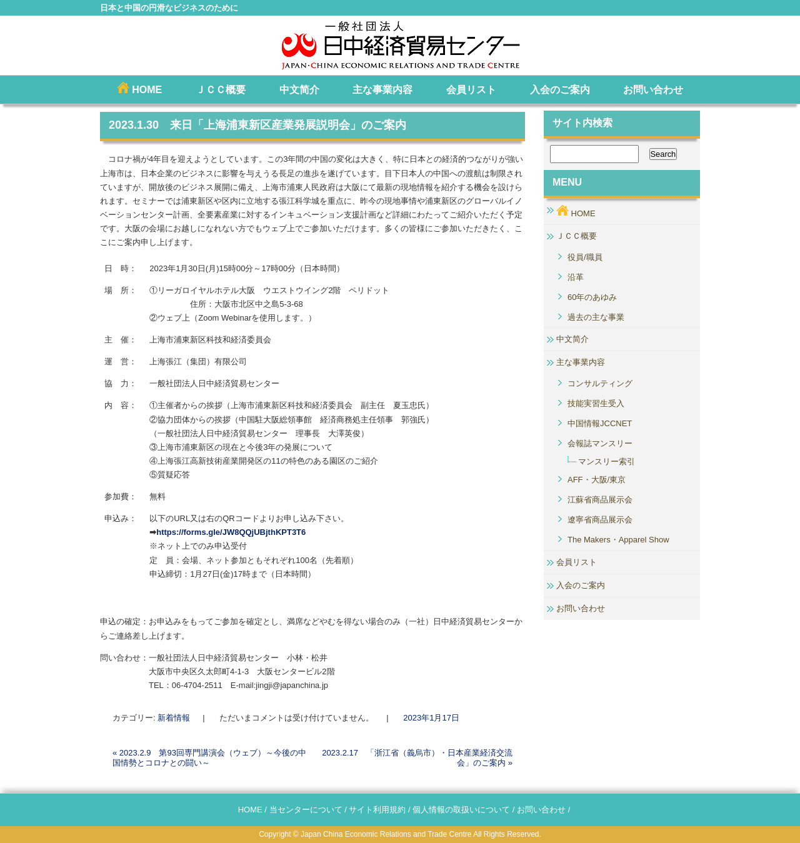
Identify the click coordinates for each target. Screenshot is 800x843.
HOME (139, 88)
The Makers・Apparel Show (618, 539)
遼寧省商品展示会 (600, 519)
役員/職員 (585, 257)
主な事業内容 (382, 89)
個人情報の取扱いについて (461, 809)
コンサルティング (600, 383)
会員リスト (471, 89)
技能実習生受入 (596, 403)
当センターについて (305, 809)
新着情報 (174, 717)
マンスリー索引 (606, 461)
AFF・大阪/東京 (597, 479)
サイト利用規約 (377, 809)
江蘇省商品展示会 (600, 499)
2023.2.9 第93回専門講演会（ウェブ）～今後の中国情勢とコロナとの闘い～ (209, 757)
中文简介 (299, 89)
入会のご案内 (560, 89)
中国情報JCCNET (600, 423)
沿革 (576, 277)
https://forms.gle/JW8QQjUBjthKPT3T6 (231, 532)
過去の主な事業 (596, 317)
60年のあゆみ (592, 297)
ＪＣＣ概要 (221, 89)
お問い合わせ (653, 89)
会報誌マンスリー (600, 443)
